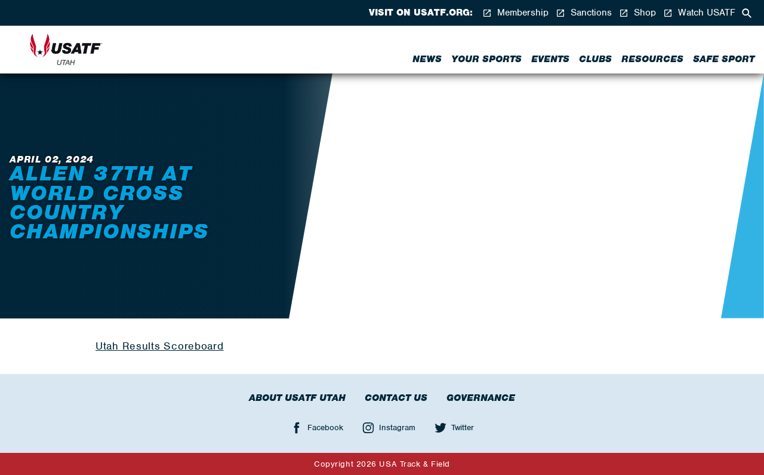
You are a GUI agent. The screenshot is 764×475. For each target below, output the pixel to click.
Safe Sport (723, 59)
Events (550, 59)
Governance (480, 398)
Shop (637, 13)
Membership (515, 13)
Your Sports (486, 59)
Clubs (595, 59)
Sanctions (584, 13)
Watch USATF (699, 13)
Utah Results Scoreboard (160, 346)
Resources (652, 59)
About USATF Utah (297, 398)
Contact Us (396, 398)
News (427, 59)
